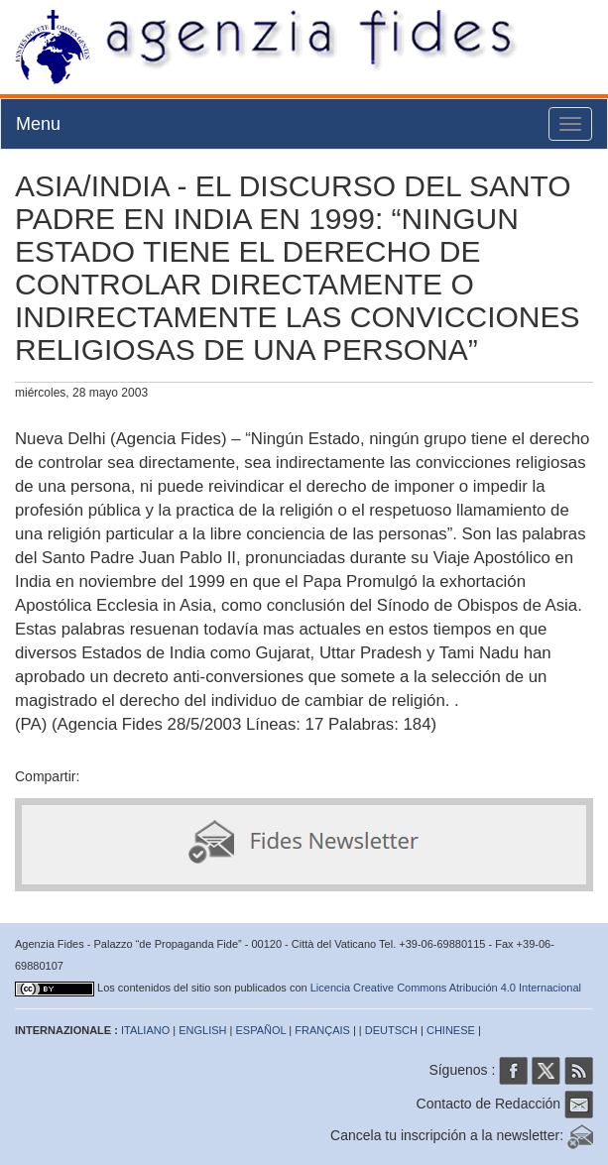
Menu (38, 124)
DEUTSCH (391, 1030)
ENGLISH (202, 1030)
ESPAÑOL (261, 1030)
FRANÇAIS (322, 1030)
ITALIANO (145, 1030)
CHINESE (450, 1030)
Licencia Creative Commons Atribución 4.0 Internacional (445, 987)
